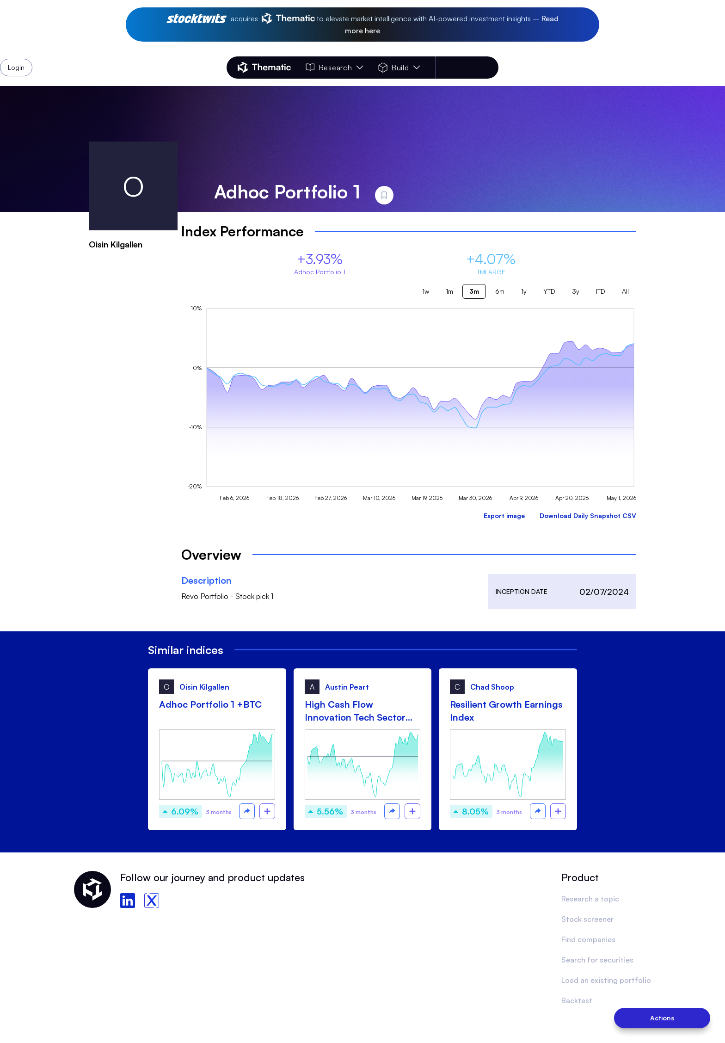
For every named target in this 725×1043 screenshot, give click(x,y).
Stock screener (587, 919)
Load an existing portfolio (606, 980)
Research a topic (590, 898)
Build (399, 67)
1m (449, 291)
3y (575, 291)
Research (334, 67)
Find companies (588, 939)
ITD (600, 291)
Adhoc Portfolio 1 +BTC (210, 704)
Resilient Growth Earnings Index (506, 710)
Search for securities (597, 959)
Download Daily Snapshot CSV (588, 515)
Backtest (576, 1000)
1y (524, 291)
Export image (504, 515)
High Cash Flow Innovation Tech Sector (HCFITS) (355, 711)
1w (425, 291)
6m (499, 291)
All (625, 291)
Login (474, 67)
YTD (549, 291)
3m (474, 291)
